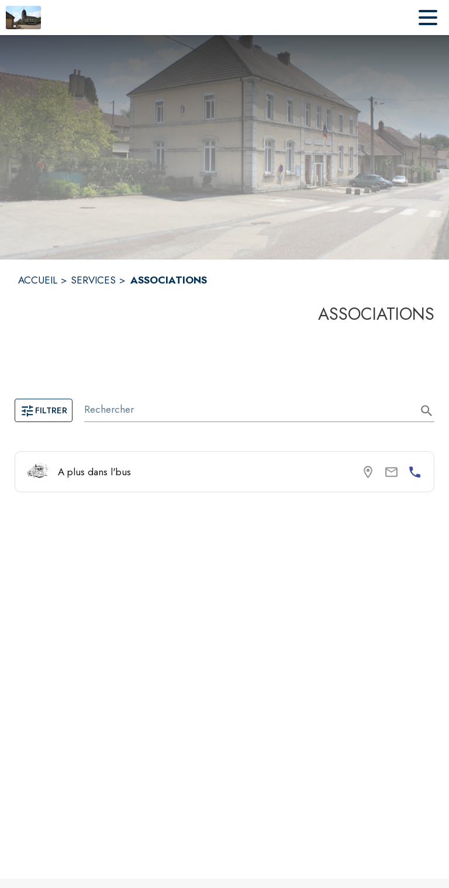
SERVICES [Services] (93, 280)
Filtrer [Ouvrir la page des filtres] (43, 410)
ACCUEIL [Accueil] (37, 280)
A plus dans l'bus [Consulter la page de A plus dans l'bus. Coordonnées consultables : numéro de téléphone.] (94, 472)
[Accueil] (23, 17)
